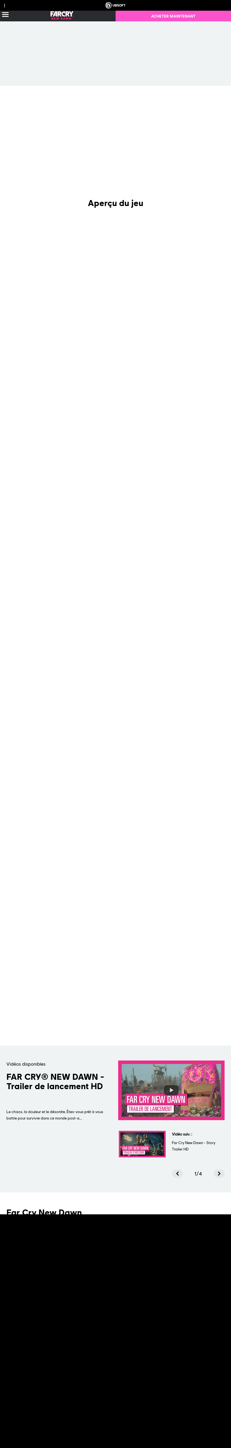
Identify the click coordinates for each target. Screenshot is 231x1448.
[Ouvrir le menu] (5, 15)
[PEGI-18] (192, 1300)
